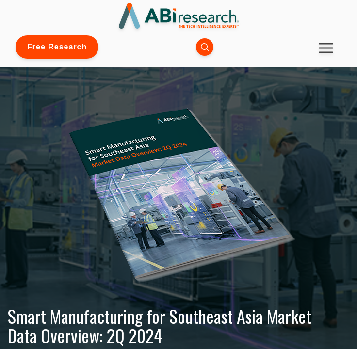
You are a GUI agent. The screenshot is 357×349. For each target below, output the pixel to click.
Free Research (57, 47)
